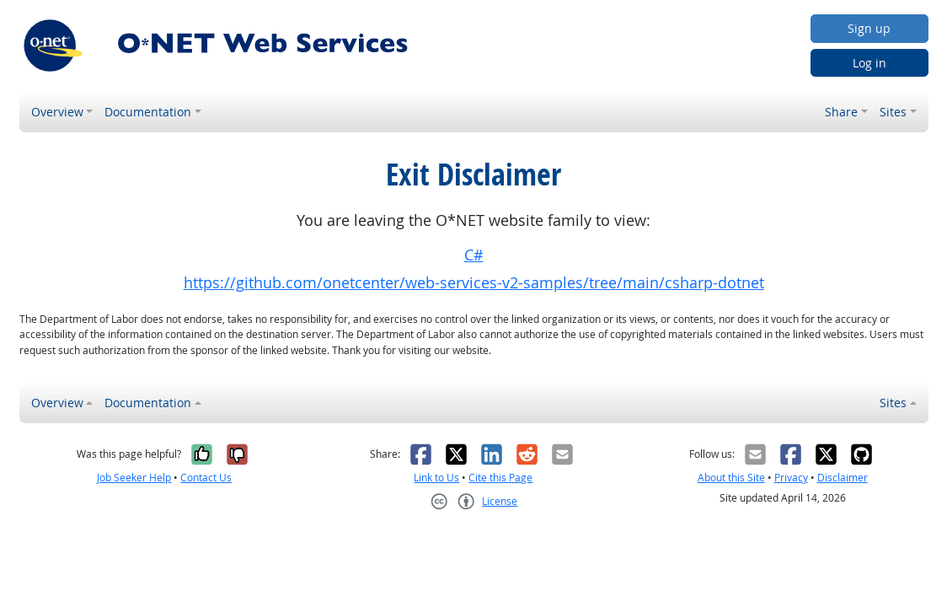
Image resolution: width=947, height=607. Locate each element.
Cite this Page (500, 477)
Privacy (791, 477)
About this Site (731, 477)
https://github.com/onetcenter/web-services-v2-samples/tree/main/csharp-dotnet (474, 283)
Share (841, 112)
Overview (57, 112)
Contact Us (206, 477)
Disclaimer (842, 477)
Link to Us (436, 477)
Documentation (147, 112)
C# (474, 255)
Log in (869, 63)
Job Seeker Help (134, 477)
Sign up (869, 28)
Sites (893, 112)
